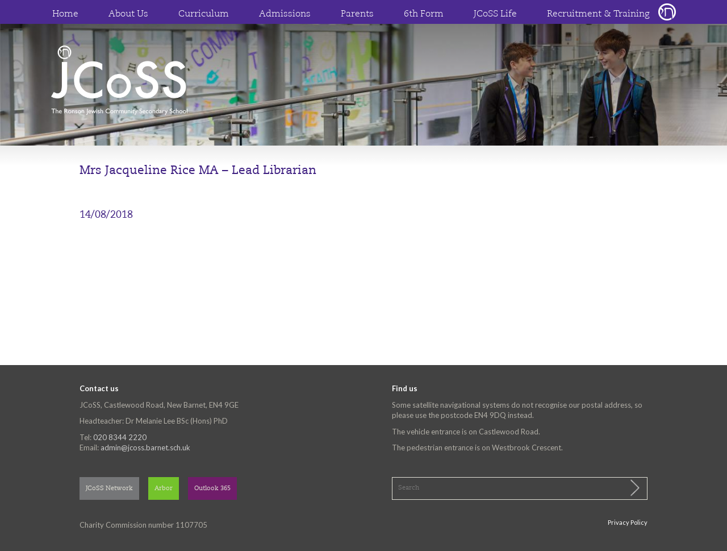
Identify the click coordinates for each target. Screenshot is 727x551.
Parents (357, 14)
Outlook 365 (212, 489)
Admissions (285, 14)
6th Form (424, 14)
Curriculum (203, 14)
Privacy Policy (627, 522)
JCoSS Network (109, 489)
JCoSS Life (495, 14)
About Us (128, 14)
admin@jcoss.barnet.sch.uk (145, 447)
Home (65, 14)
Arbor (163, 489)
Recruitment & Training (598, 14)
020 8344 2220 (120, 437)
